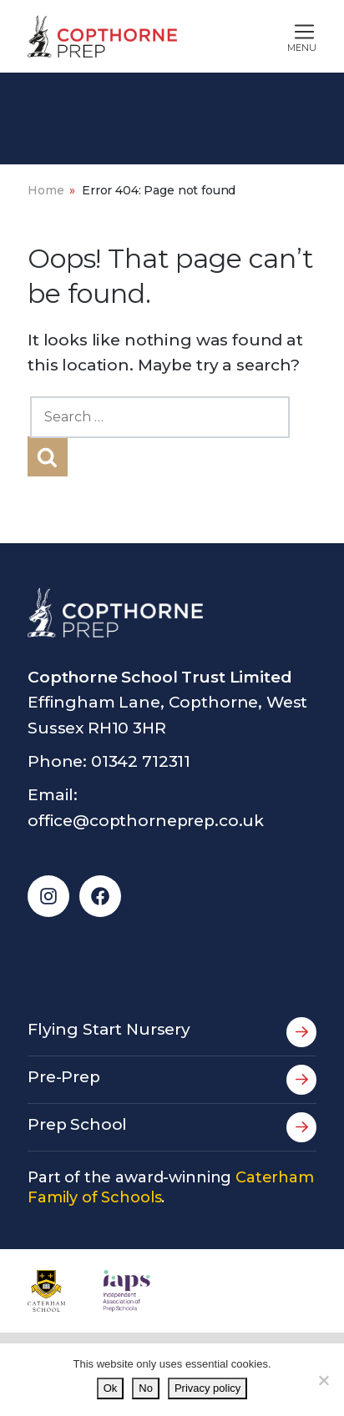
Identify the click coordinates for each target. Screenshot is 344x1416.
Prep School (172, 1127)
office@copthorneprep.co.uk (146, 820)
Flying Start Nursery (172, 1032)
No (146, 1388)
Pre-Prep (172, 1080)
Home (45, 190)
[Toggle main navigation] (263, 36)
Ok (111, 1388)
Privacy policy (207, 1388)
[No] (323, 1380)
